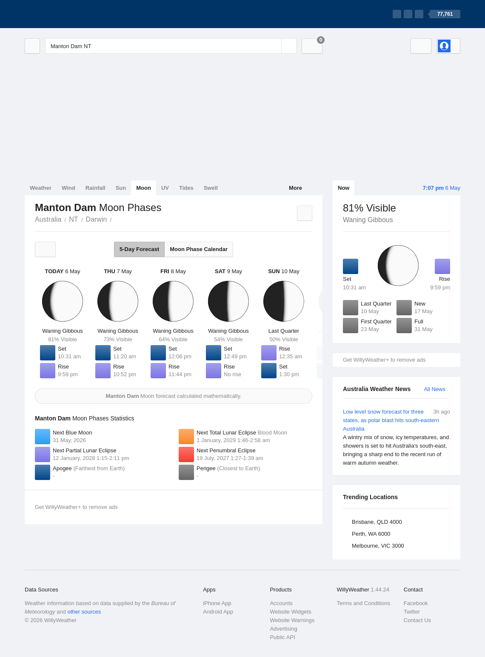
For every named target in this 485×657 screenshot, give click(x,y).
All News (434, 389)
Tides (186, 188)
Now (343, 188)
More (295, 188)
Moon (143, 188)
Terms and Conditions (364, 603)
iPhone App (217, 603)
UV (165, 188)
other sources (84, 611)
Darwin (96, 219)
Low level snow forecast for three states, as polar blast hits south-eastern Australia (396, 437)
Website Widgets (290, 611)
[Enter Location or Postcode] (171, 46)
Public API (282, 637)
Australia (48, 219)
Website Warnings (292, 620)
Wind (68, 188)
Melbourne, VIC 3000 (378, 546)
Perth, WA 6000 (371, 534)
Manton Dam (116, 218)
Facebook (416, 603)
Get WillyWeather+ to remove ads (384, 360)
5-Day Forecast (139, 249)
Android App (218, 611)
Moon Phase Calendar (199, 249)
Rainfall (96, 188)
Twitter (412, 611)
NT (73, 219)
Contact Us (417, 620)
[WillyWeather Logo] (65, 14)
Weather (40, 188)
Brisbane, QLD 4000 (377, 522)
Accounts (281, 603)
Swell (211, 188)
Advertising (283, 629)
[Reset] (274, 46)
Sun (121, 188)
